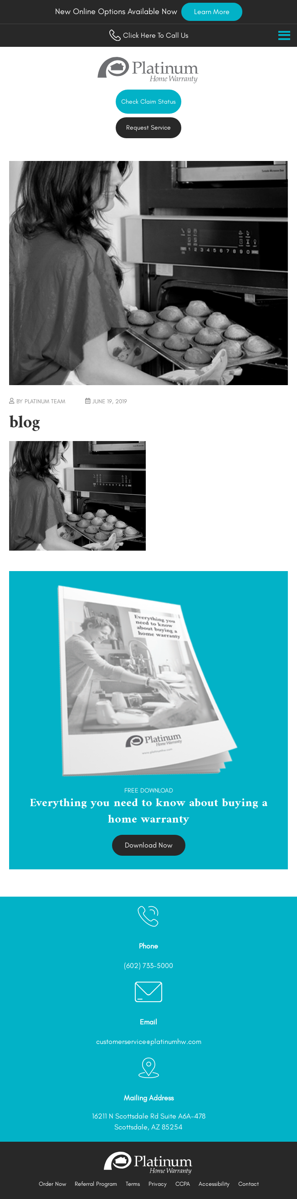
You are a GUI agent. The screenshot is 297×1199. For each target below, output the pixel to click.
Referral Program (96, 1183)
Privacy (157, 1183)
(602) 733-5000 (148, 965)
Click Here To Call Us (148, 35)
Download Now (149, 845)
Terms (133, 1183)
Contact (248, 1183)
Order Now (52, 1183)
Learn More (212, 11)
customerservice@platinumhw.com (148, 1041)
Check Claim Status (148, 101)
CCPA (182, 1183)
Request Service (148, 127)
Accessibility (214, 1183)
